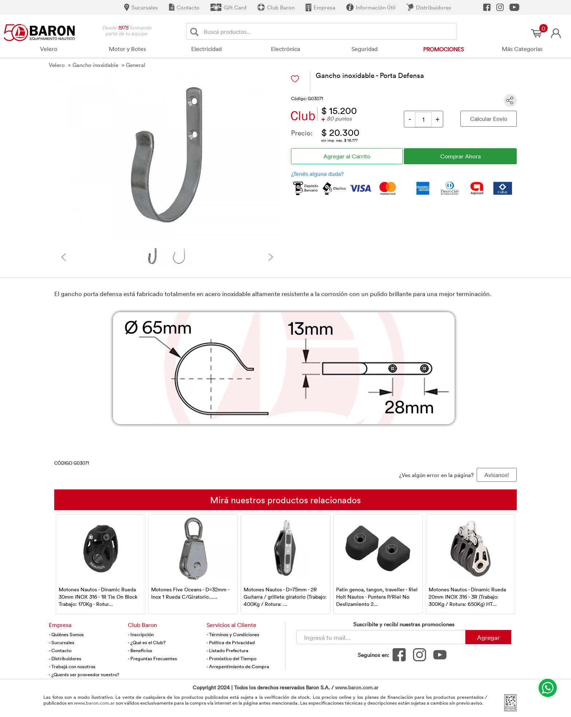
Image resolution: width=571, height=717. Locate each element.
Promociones (443, 49)
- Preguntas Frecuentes (152, 658)
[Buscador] (329, 31)
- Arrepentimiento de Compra (237, 666)
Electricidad (206, 48)
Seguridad (364, 48)
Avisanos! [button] (496, 474)
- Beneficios (140, 650)
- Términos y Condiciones (232, 634)
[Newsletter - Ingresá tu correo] (380, 637)
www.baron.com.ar (356, 687)
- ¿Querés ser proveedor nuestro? (84, 674)
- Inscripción (141, 634)
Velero (48, 48)
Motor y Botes (127, 48)
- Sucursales (61, 642)
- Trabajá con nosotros (72, 666)
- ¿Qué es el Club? (147, 642)
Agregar (488, 637)
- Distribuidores (65, 658)
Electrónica (285, 48)
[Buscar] (195, 31)
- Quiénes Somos (66, 634)
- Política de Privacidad (230, 642)
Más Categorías (522, 48)
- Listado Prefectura (227, 650)
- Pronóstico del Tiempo (231, 658)
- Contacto (60, 650)
